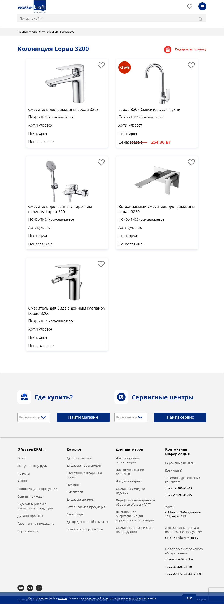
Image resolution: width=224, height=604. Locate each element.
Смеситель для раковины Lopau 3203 (63, 109)
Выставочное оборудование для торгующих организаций (135, 516)
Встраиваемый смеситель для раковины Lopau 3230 (156, 209)
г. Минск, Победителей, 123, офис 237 (183, 514)
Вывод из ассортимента (85, 529)
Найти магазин (83, 417)
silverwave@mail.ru (179, 559)
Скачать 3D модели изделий (130, 491)
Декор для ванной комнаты (87, 522)
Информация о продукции (37, 489)
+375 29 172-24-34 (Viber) (183, 574)
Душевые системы (80, 500)
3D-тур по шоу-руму (32, 466)
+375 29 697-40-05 (178, 495)
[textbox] (33, 417)
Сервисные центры (180, 463)
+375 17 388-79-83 (178, 488)
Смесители (75, 492)
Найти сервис (180, 417)
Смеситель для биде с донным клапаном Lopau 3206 (67, 310)
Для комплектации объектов (130, 472)
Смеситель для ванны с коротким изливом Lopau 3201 (60, 209)
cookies (62, 598)
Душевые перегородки (84, 466)
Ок (189, 598)
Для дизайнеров (128, 481)
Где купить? (173, 470)
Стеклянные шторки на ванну (84, 475)
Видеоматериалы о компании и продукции (35, 506)
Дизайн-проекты (30, 516)
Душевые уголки (79, 458)
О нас (22, 458)
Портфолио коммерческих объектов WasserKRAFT (135, 502)
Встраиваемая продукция (86, 507)
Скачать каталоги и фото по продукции (134, 530)
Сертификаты (28, 531)
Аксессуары (75, 514)
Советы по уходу (30, 496)
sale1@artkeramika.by (181, 538)
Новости (24, 474)
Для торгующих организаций (128, 460)
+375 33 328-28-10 (178, 567)
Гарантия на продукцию (36, 524)
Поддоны (73, 485)
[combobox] (34, 417)
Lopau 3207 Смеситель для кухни (149, 109)
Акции (22, 481)
